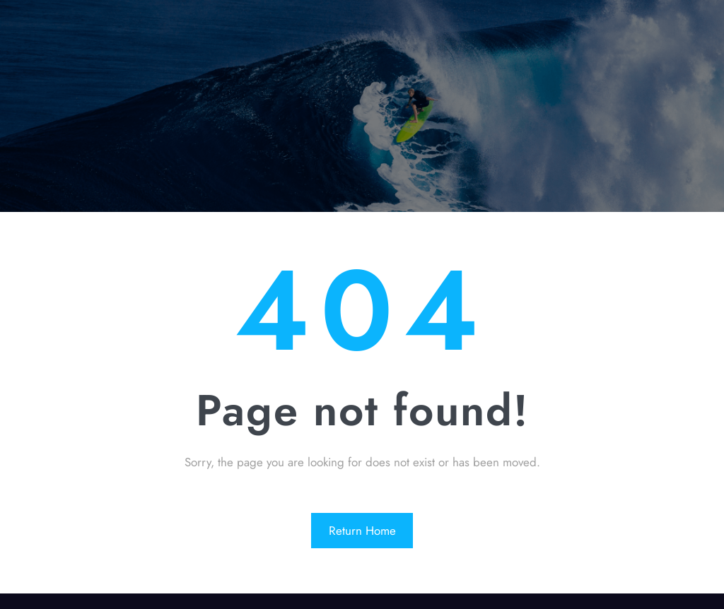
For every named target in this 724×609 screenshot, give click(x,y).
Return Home (362, 530)
